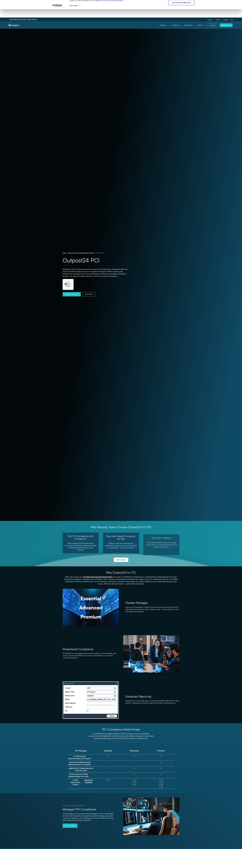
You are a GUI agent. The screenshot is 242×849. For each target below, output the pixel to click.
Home (64, 253)
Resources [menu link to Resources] (189, 25)
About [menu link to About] (201, 25)
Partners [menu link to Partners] (210, 20)
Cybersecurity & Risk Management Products (81, 253)
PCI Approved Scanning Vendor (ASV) (98, 577)
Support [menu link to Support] (217, 20)
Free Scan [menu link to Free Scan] (212, 25)
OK (181, 5)
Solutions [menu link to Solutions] (164, 25)
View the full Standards (88, 781)
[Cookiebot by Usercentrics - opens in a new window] (57, 14)
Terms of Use (105, 9)
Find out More (70, 826)
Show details (73, 14)
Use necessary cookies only (181, 11)
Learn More (89, 294)
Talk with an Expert (71, 294)
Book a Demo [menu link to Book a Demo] (226, 25)
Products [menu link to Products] (176, 25)
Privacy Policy (118, 9)
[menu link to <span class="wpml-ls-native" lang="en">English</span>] (226, 20)
